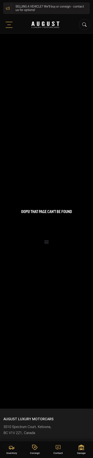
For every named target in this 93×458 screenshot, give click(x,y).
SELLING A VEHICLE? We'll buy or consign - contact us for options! (50, 8)
